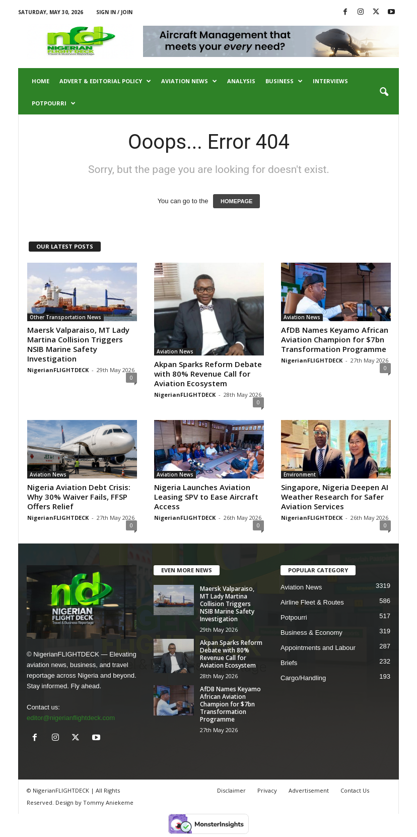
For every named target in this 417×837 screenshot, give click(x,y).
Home (40, 81)
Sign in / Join (114, 12)
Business (284, 81)
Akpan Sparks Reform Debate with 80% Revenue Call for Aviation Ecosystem (208, 373)
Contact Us (354, 790)
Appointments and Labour (318, 647)
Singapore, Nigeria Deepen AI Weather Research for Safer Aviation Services (334, 496)
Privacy (267, 790)
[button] (384, 92)
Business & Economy (311, 632)
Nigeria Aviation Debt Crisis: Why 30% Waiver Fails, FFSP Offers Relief (78, 496)
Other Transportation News (65, 317)
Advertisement (309, 790)
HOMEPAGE (236, 201)
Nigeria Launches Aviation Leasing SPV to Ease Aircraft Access (206, 496)
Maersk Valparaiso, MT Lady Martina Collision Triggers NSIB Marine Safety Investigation (78, 344)
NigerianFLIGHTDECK (58, 370)
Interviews (330, 81)
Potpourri (54, 103)
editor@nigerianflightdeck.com (71, 718)
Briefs (289, 663)
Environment (300, 474)
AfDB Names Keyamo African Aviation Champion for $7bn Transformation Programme (334, 339)
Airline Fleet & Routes (312, 602)
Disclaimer (231, 790)
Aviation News (189, 81)
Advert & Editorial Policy (105, 81)
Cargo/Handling (303, 678)
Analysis (241, 81)
